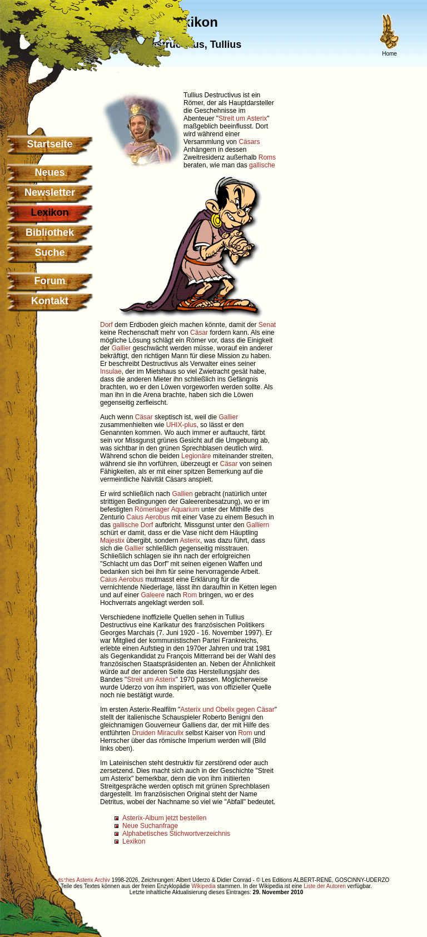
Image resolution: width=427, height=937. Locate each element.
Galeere (153, 595)
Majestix (112, 540)
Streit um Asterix (243, 118)
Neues (49, 172)
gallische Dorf (133, 525)
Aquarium (185, 509)
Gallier (121, 348)
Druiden (143, 733)
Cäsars (249, 142)
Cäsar (199, 332)
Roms (267, 157)
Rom (190, 595)
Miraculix (170, 733)
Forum (50, 280)
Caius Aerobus (148, 517)
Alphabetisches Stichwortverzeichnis (176, 833)
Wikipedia (203, 886)
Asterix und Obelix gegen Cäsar (227, 709)
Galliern (257, 525)
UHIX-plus (181, 425)
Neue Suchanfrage (150, 826)
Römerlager (152, 509)
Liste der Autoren (325, 886)
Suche (49, 252)
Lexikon (133, 841)
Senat (267, 325)
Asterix (190, 540)
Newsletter (49, 192)
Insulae (111, 371)
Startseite (49, 144)
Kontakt (49, 300)
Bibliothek (50, 232)
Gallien (182, 494)
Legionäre (196, 456)
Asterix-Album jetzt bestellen (164, 818)
